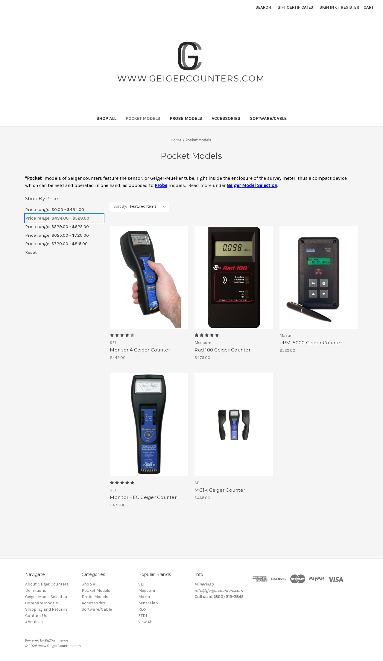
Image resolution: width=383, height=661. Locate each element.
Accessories (226, 118)
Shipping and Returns (46, 609)
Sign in (327, 7)
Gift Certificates (295, 7)
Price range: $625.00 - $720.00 (57, 235)
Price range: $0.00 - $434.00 (54, 209)
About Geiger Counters (47, 584)
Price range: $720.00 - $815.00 (56, 243)
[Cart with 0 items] (368, 7)
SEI (141, 584)
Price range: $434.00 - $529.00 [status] (57, 218)
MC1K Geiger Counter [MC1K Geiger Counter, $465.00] (219, 490)
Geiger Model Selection (47, 596)
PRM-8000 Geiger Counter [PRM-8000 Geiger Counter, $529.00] (310, 342)
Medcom (146, 590)
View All (145, 621)
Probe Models (186, 118)
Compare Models (41, 603)
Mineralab (148, 603)
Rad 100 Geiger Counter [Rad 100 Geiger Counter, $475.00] (222, 350)
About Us (34, 621)
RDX (142, 609)
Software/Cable (268, 118)
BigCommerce (56, 640)
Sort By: (120, 206)
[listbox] (149, 206)
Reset (31, 252)
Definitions (35, 590)
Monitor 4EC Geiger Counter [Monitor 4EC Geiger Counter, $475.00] (143, 497)
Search (263, 7)
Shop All (106, 118)
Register (350, 7)
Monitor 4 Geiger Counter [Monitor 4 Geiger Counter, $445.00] (140, 350)
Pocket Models (143, 118)
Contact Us (36, 615)
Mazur (144, 596)
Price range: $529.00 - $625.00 (57, 226)
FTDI (142, 615)
